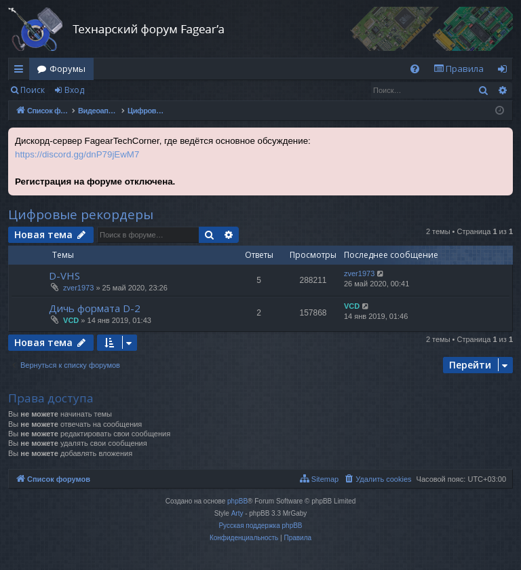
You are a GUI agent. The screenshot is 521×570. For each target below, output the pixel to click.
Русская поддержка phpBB (260, 525)
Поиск (32, 90)
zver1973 (78, 288)
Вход (74, 90)
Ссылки (21, 71)
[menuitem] (414, 69)
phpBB (237, 501)
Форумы (67, 68)
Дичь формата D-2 (94, 308)
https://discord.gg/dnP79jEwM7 (77, 154)
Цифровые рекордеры (80, 214)
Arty (237, 513)
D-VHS (64, 275)
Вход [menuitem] (505, 71)
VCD (71, 320)
